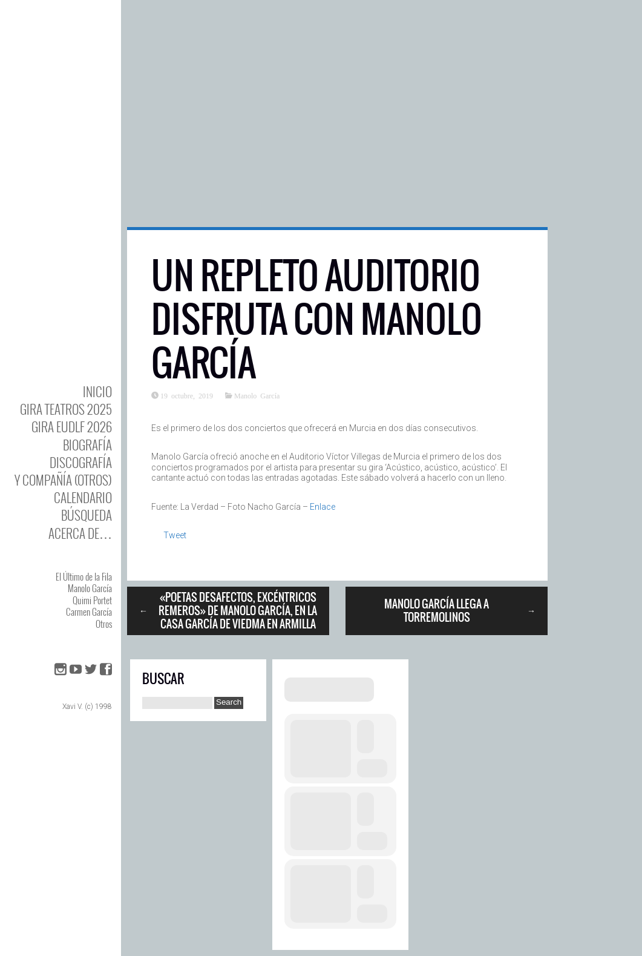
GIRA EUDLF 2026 (71, 426)
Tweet (174, 535)
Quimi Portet (92, 600)
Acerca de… (80, 533)
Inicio (97, 391)
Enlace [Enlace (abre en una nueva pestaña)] (322, 507)
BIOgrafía (87, 444)
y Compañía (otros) (63, 479)
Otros (104, 623)
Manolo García (90, 588)
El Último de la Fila (84, 576)
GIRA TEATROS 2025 (66, 409)
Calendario (83, 497)
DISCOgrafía (81, 462)
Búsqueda (86, 515)
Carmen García (89, 611)
